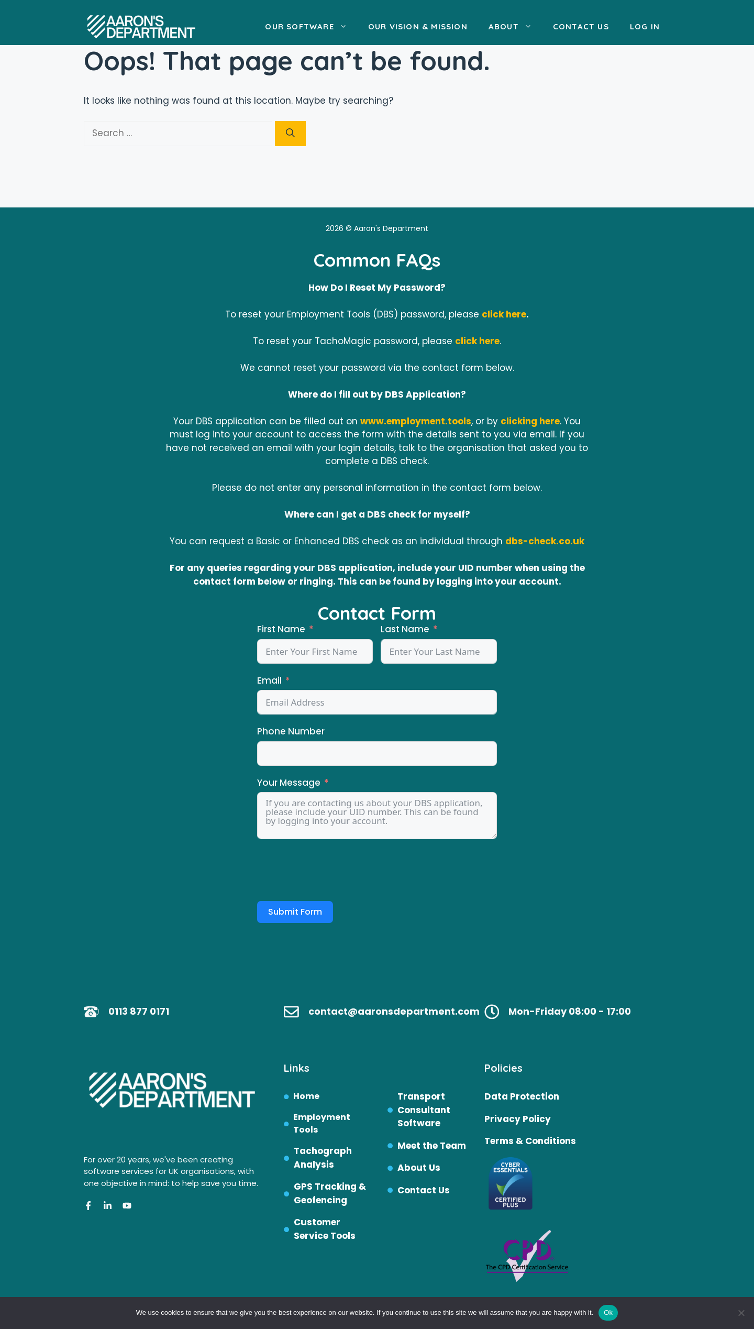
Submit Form (295, 912)
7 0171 (155, 1011)
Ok (608, 1312)
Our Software (311, 26)
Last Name (405, 629)
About (515, 26)
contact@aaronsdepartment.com (394, 1011)
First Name (281, 629)
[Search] (290, 133)
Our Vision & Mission (418, 26)
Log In (645, 26)
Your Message (288, 782)
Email (269, 680)
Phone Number (291, 731)
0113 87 (125, 1011)
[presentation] (336, 870)
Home (306, 1096)
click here (504, 314)
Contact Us (581, 26)
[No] (741, 1313)
